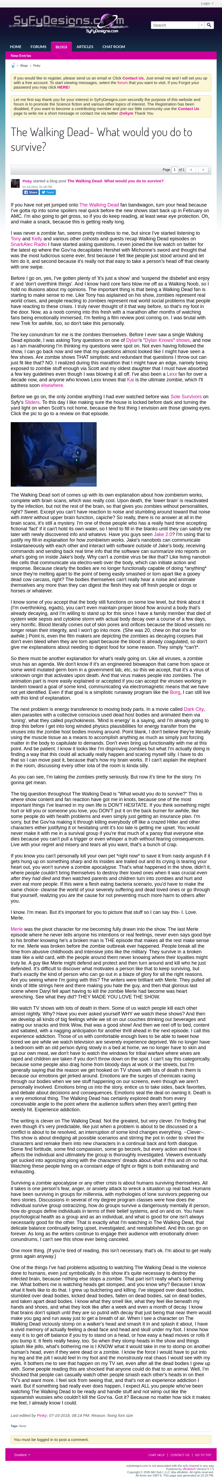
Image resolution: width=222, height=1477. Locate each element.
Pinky (37, 65)
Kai (130, 379)
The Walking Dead (99, 205)
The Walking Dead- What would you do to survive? (115, 181)
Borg (175, 692)
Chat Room (114, 46)
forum (123, 82)
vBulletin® (189, 1469)
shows (183, 340)
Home (15, 46)
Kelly (37, 238)
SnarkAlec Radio (29, 244)
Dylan (132, 340)
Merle (17, 929)
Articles (85, 46)
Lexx (172, 374)
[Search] (177, 25)
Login (207, 3)
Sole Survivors (186, 396)
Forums (38, 46)
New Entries (21, 55)
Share (30, 192)
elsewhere (52, 385)
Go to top (203, 1455)
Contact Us (180, 1455)
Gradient (22, 1455)
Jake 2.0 (163, 534)
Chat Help (156, 1455)
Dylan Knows (159, 340)
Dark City (193, 709)
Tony (16, 238)
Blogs (61, 47)
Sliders (32, 402)
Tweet (48, 192)
